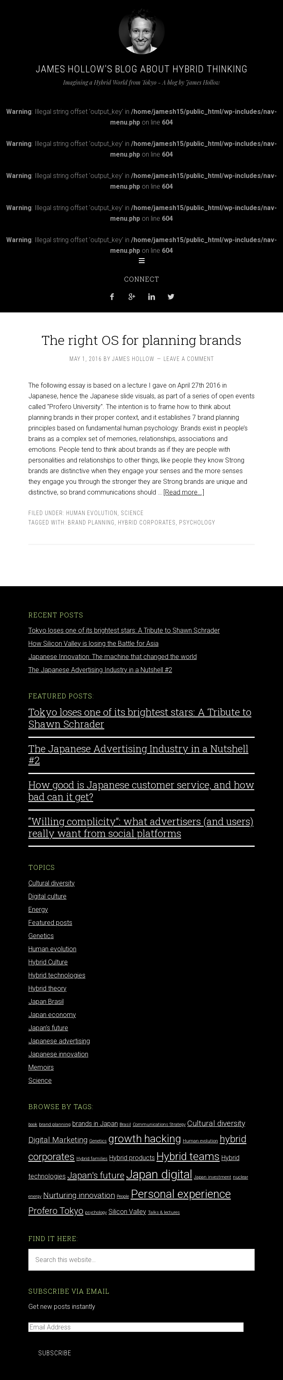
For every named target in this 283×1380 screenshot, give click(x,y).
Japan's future (48, 1028)
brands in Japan (95, 1124)
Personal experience (181, 1194)
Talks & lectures (164, 1212)
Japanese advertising (59, 1041)
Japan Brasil (46, 1002)
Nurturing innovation (79, 1195)
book (32, 1124)
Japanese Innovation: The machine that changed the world (112, 657)
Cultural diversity (51, 883)
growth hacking (144, 1138)
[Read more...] (183, 492)
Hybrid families (92, 1158)
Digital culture (47, 896)
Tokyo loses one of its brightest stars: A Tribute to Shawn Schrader (124, 630)
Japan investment (212, 1177)
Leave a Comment (188, 359)
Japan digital (159, 1174)
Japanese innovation (58, 1054)
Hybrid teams (188, 1156)
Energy (38, 909)
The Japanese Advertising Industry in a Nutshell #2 (100, 670)
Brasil (125, 1124)
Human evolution (91, 513)
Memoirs (41, 1067)
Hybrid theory (47, 988)
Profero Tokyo (55, 1210)
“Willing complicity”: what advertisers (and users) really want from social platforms (140, 827)
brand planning (91, 522)
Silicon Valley (127, 1212)
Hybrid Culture (48, 962)
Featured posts (50, 923)
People (123, 1196)
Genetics (41, 936)
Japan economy (52, 1015)
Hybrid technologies (56, 975)
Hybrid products (132, 1158)
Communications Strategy (159, 1124)
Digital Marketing (57, 1139)
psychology (197, 522)
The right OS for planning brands (141, 340)
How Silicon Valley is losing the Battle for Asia (93, 643)
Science (132, 513)
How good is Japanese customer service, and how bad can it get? (141, 790)
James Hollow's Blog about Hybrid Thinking (142, 69)
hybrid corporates (147, 522)
